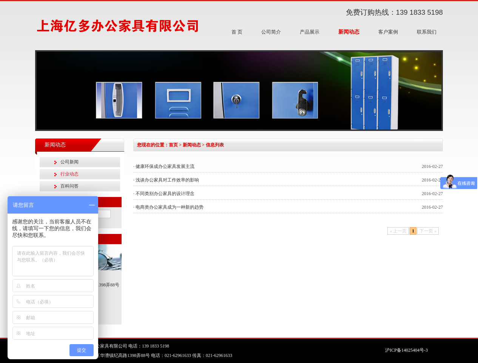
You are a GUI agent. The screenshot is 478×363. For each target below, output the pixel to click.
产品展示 (309, 32)
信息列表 (215, 145)
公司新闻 (69, 162)
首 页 (236, 32)
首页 (173, 145)
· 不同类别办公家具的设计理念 (163, 193)
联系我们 (426, 32)
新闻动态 (348, 32)
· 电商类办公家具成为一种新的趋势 (168, 207)
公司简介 (271, 32)
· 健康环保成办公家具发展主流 (163, 166)
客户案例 (388, 32)
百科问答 (69, 186)
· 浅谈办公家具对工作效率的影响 (166, 180)
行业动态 (69, 174)
